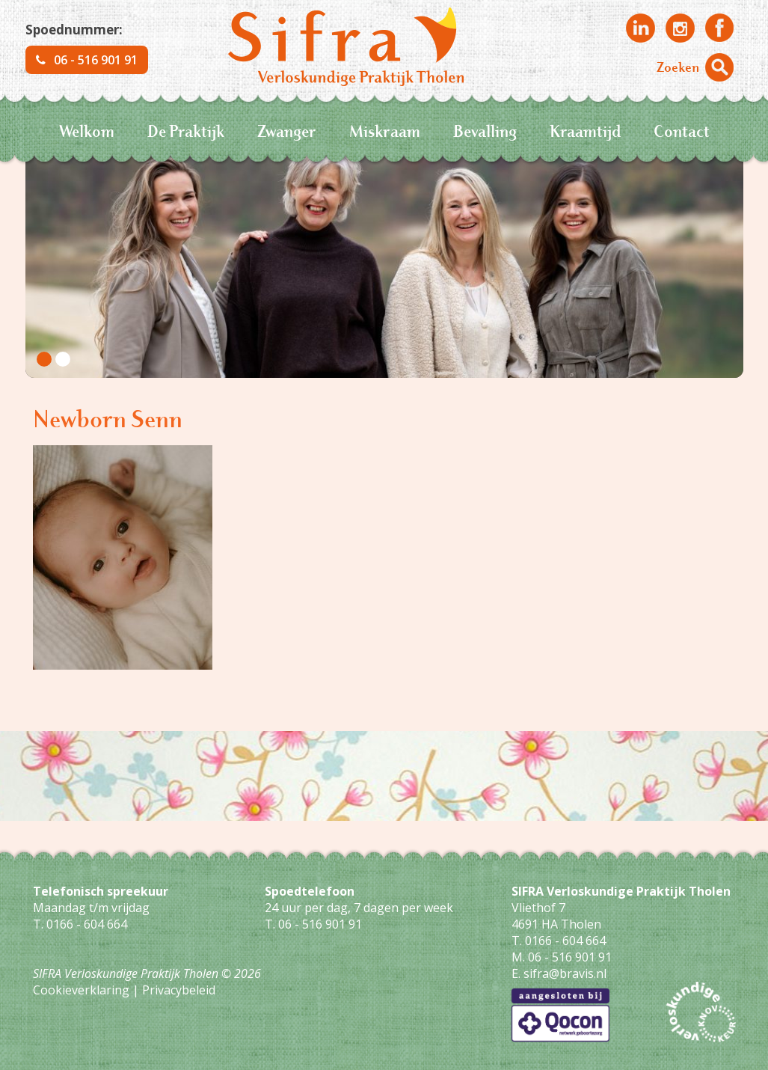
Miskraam (384, 130)
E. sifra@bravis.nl (559, 973)
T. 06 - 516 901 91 (313, 924)
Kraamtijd (585, 130)
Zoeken (678, 66)
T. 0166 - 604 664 (80, 924)
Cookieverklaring (81, 990)
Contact (682, 130)
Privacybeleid (178, 990)
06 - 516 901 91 (87, 60)
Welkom (86, 130)
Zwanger (286, 130)
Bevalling (485, 130)
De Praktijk (185, 130)
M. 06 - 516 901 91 (562, 957)
